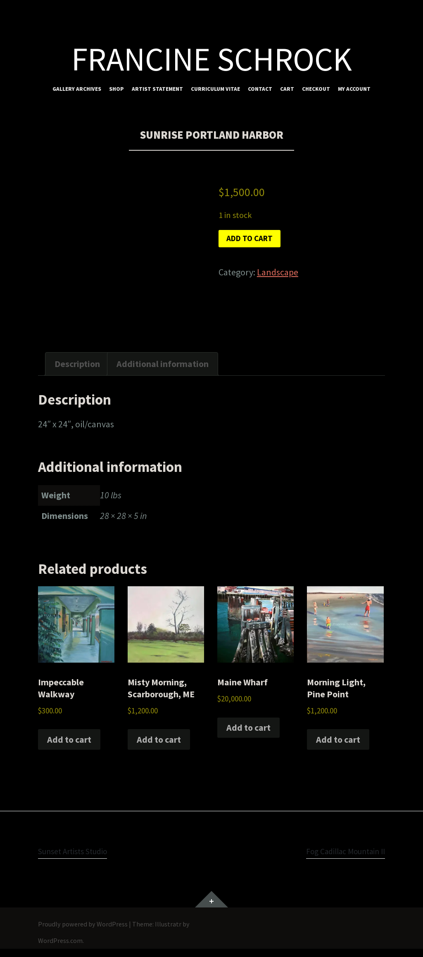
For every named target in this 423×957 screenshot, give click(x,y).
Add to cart (254, 240)
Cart (287, 88)
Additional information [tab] (162, 364)
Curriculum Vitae (215, 88)
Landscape (277, 275)
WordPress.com (60, 940)
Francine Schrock (211, 59)
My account (354, 88)
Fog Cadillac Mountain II (339, 851)
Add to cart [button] (69, 739)
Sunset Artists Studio (78, 851)
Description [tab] (77, 364)
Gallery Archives (76, 88)
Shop (116, 88)
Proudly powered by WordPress (83, 924)
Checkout (316, 88)
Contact (260, 88)
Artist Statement (157, 88)
